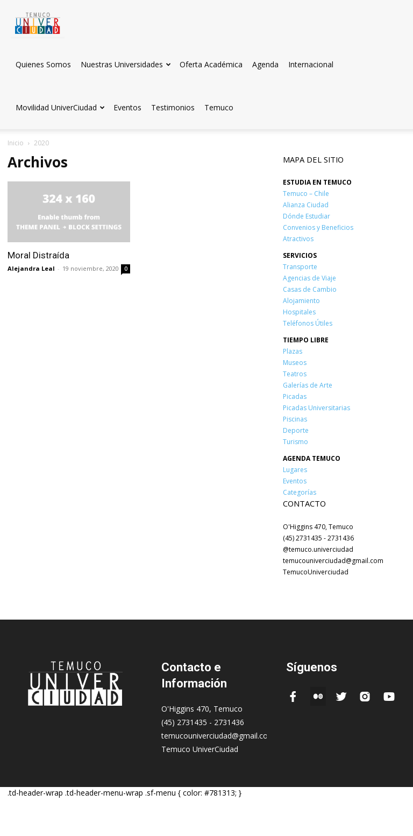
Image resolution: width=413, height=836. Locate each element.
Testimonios (173, 107)
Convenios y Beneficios (318, 227)
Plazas (292, 351)
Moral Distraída (38, 255)
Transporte (300, 266)
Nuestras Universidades (126, 64)
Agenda (265, 64)
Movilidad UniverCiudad (60, 107)
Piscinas (295, 419)
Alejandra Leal (31, 268)
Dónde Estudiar (306, 216)
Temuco (218, 107)
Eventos (127, 107)
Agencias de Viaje (309, 278)
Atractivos (298, 238)
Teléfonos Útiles (307, 323)
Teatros (295, 373)
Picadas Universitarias (316, 407)
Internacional (310, 64)
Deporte (296, 430)
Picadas (295, 396)
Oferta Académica (211, 64)
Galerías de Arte (307, 385)
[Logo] (38, 21)
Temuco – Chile (306, 193)
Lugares (295, 469)
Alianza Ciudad (306, 204)
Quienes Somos (43, 64)
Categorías (299, 492)
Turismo (295, 441)
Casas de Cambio (310, 289)
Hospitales (299, 312)
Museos (295, 362)
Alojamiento (301, 300)
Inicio (16, 142)
